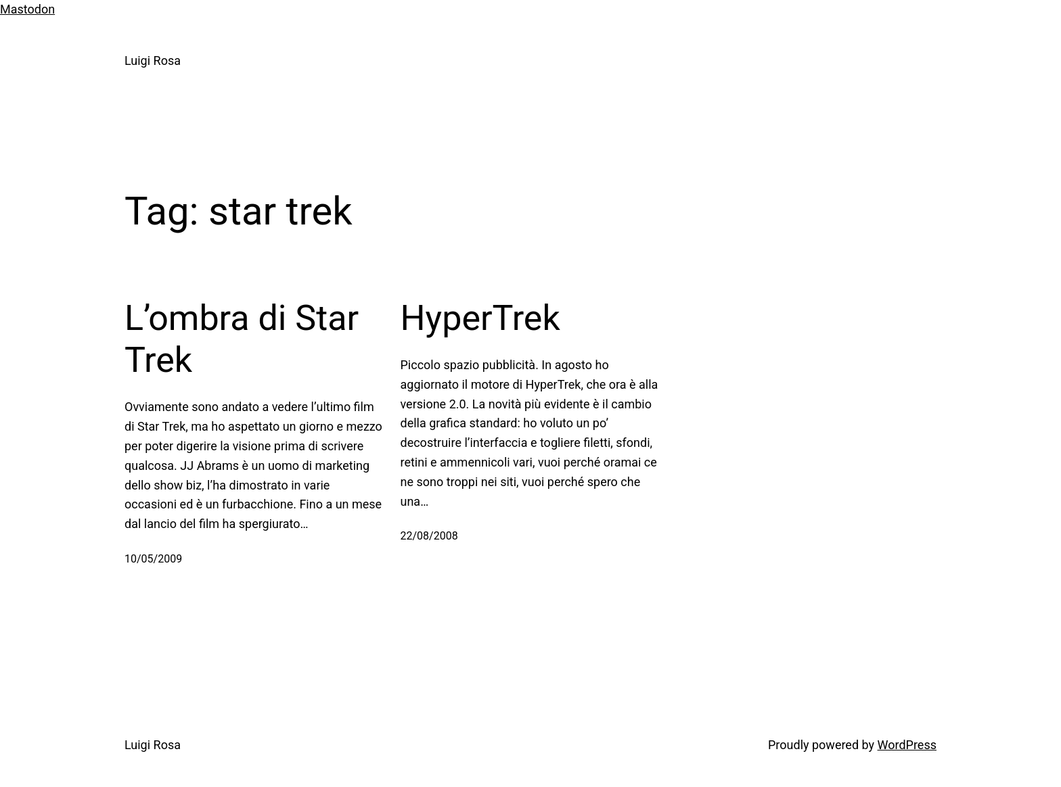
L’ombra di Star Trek (242, 339)
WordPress (907, 745)
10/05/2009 (153, 558)
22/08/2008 (429, 535)
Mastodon (27, 9)
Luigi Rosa (153, 60)
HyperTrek (480, 318)
